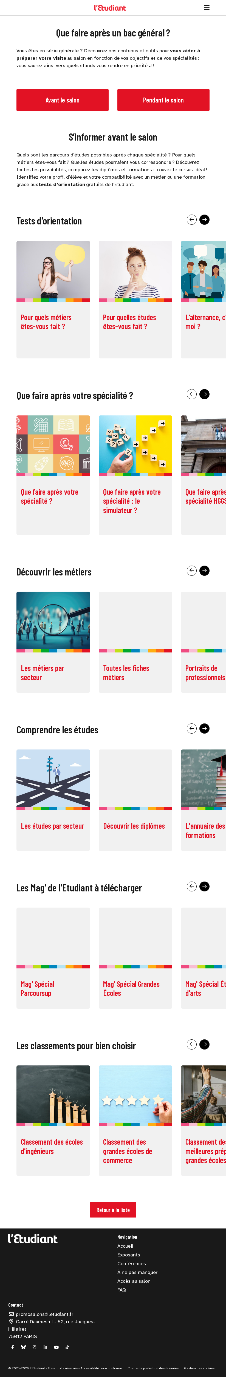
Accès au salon (134, 1281)
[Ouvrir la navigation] (207, 7)
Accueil (125, 1246)
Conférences (131, 1264)
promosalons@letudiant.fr (41, 1314)
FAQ (121, 1290)
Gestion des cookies (199, 1368)
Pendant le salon (163, 100)
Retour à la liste (113, 1209)
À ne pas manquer (137, 1272)
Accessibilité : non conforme (101, 1368)
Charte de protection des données (153, 1368)
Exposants (128, 1255)
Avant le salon (63, 100)
